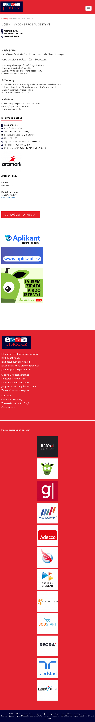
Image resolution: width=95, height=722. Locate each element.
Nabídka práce (6, 19)
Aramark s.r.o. (11, 30)
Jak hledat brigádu (10, 357)
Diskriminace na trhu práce (15, 382)
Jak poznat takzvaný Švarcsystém (18, 386)
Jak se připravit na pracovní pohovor (20, 365)
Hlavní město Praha (13, 33)
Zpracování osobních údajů (15, 403)
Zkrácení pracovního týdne (15, 390)
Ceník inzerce (8, 407)
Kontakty (6, 395)
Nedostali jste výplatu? (13, 378)
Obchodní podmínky (11, 399)
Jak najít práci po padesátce (15, 369)
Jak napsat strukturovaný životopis (19, 354)
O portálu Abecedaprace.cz (15, 374)
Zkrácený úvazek (12, 36)
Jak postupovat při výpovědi (15, 361)
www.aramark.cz (8, 197)
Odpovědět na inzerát (20, 215)
